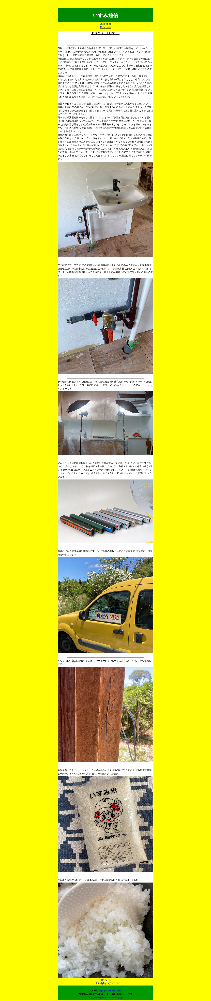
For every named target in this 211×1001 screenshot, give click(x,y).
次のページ (105, 980)
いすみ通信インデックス (105, 983)
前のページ (105, 27)
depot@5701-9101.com (110, 990)
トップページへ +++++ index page (105, 997)
